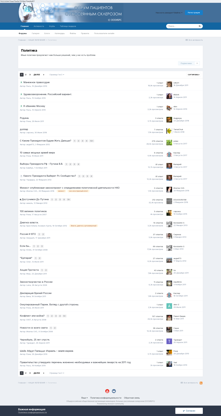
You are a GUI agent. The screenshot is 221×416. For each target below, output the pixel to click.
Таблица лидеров (68, 26)
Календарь (60, 33)
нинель (29, 202)
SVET (28, 317)
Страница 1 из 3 (56, 75)
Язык (84, 394)
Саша (176, 325)
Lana (28, 282)
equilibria (178, 279)
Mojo (28, 271)
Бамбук (29, 167)
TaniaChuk (178, 129)
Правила (85, 33)
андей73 (30, 144)
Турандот (30, 340)
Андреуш (178, 118)
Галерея (35, 33)
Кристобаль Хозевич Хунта (38, 225)
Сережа (177, 233)
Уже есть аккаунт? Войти (169, 13)
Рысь (28, 86)
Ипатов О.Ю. (31, 190)
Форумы (23, 33)
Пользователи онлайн (104, 33)
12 (91, 141)
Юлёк (28, 248)
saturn (176, 83)
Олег (28, 259)
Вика (28, 294)
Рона (28, 121)
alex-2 (176, 302)
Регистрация (194, 12)
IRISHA (176, 95)
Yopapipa (30, 179)
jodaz (176, 141)
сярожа (29, 132)
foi (175, 268)
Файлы (73, 33)
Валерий (177, 164)
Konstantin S (179, 222)
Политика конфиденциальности (105, 394)
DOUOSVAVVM (180, 199)
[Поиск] (181, 26)
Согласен (189, 411)
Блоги (47, 33)
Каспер (177, 152)
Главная (25, 27)
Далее (37, 75)
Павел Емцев (179, 313)
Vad (175, 359)
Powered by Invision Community (110, 401)
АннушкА (30, 236)
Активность (39, 26)
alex (175, 106)
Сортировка (194, 75)
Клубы (52, 26)
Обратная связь (132, 394)
